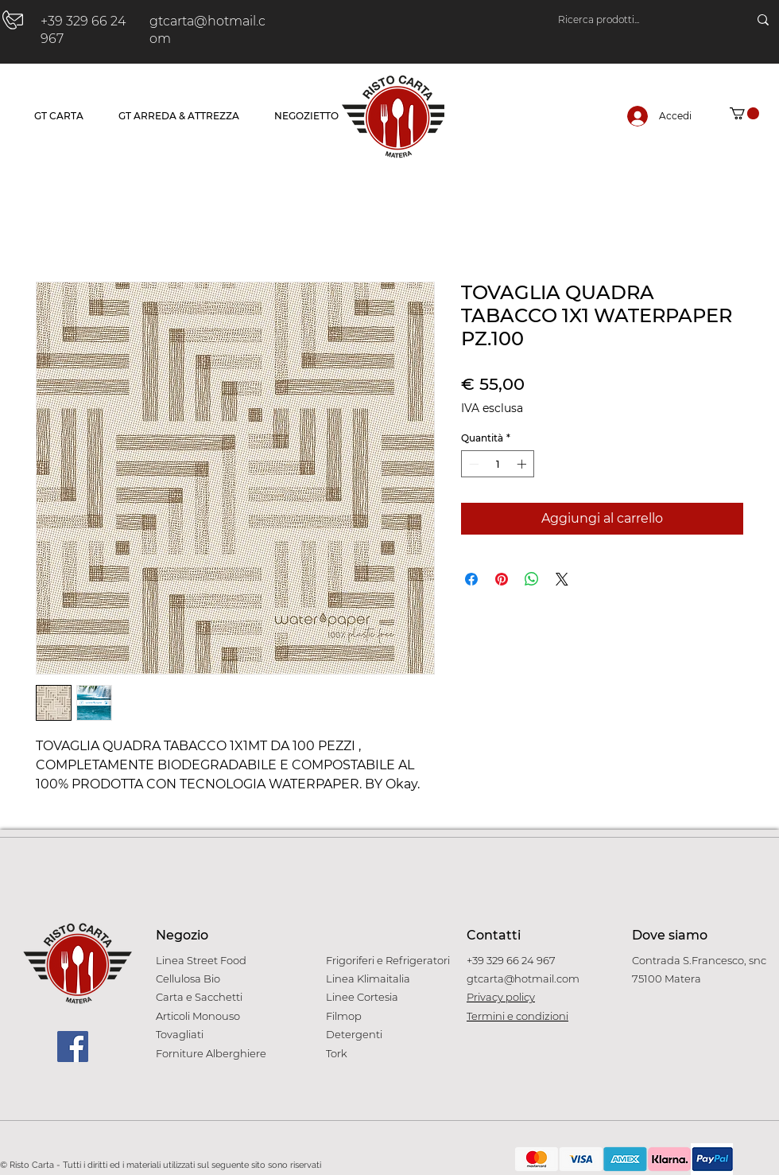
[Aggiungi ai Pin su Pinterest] (501, 579)
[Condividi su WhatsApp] (531, 579)
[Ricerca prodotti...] (637, 20)
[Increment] (523, 464)
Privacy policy (501, 996)
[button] (744, 113)
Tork (336, 1053)
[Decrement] (472, 464)
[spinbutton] (497, 464)
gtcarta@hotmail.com (523, 978)
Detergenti (354, 1034)
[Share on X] (562, 579)
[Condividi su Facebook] (471, 579)
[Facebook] (72, 1046)
